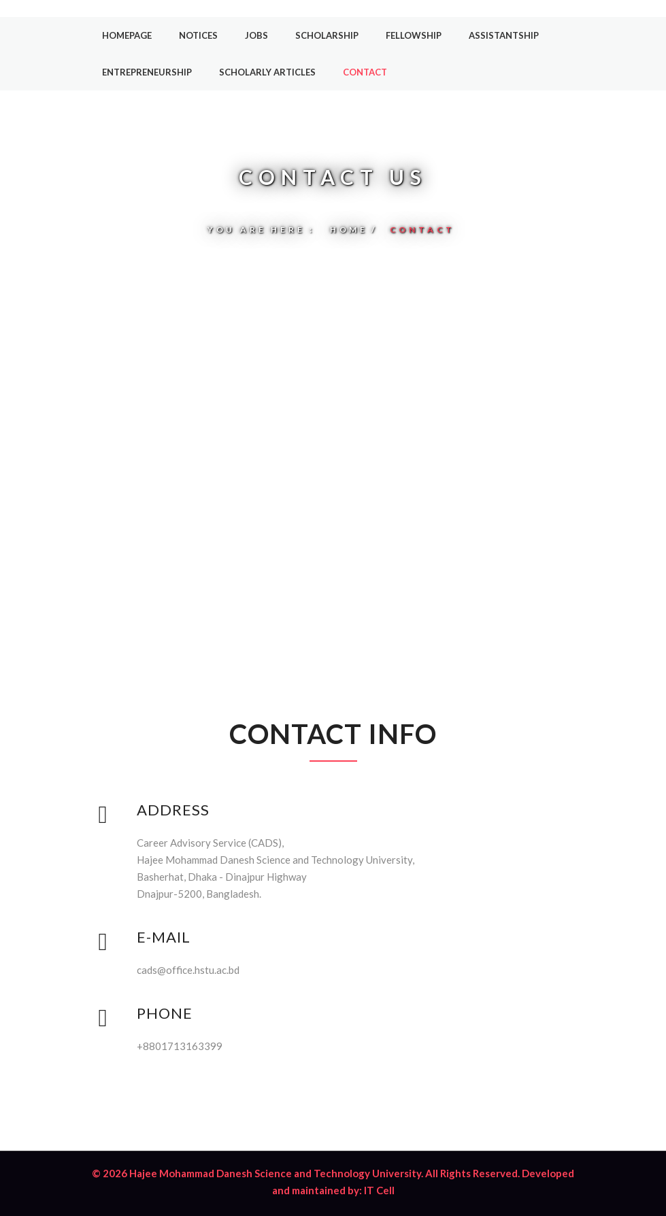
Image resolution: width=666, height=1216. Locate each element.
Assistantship (504, 35)
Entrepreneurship (147, 72)
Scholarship (327, 35)
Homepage (127, 35)
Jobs (256, 35)
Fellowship (414, 35)
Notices (198, 35)
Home (349, 229)
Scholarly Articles (267, 72)
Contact (365, 72)
